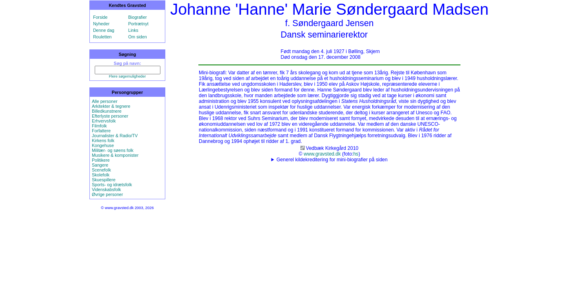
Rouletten (102, 36)
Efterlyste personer (110, 116)
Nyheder (101, 23)
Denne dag (103, 30)
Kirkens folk (103, 140)
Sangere (100, 165)
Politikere (101, 160)
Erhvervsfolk (104, 120)
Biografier (137, 17)
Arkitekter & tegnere (111, 106)
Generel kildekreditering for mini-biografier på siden (331, 160)
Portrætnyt (138, 23)
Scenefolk (101, 169)
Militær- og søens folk (112, 150)
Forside (100, 17)
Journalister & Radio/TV (115, 135)
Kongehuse (103, 145)
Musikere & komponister (115, 155)
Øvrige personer (107, 194)
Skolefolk (100, 174)
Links (133, 30)
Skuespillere (104, 179)
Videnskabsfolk (106, 189)
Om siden (137, 36)
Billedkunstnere (107, 111)
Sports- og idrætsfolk (112, 184)
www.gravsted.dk (322, 154)
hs (355, 154)
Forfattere (101, 130)
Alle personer (105, 101)
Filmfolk (99, 125)
